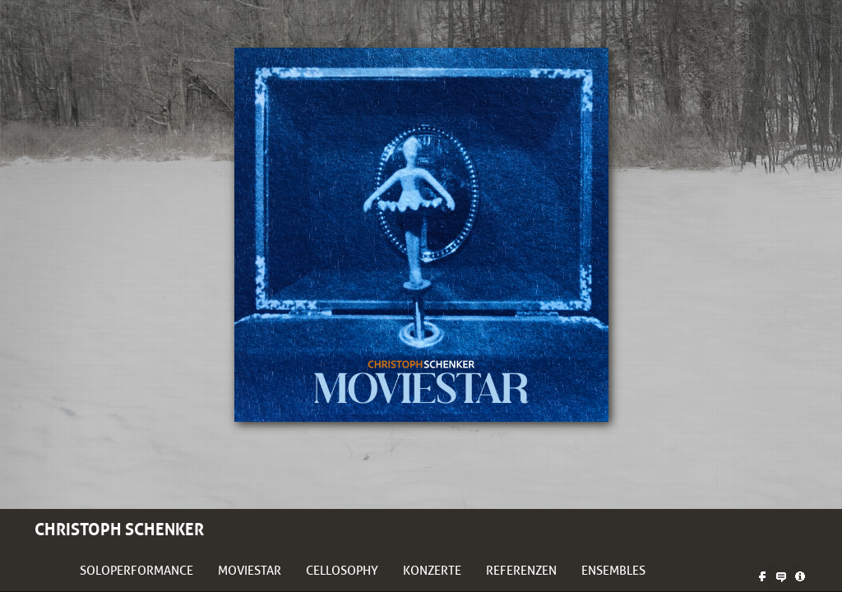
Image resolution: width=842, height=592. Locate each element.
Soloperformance (136, 570)
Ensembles (613, 570)
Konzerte (432, 570)
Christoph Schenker (119, 529)
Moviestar (249, 570)
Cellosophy (342, 570)
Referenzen (521, 570)
